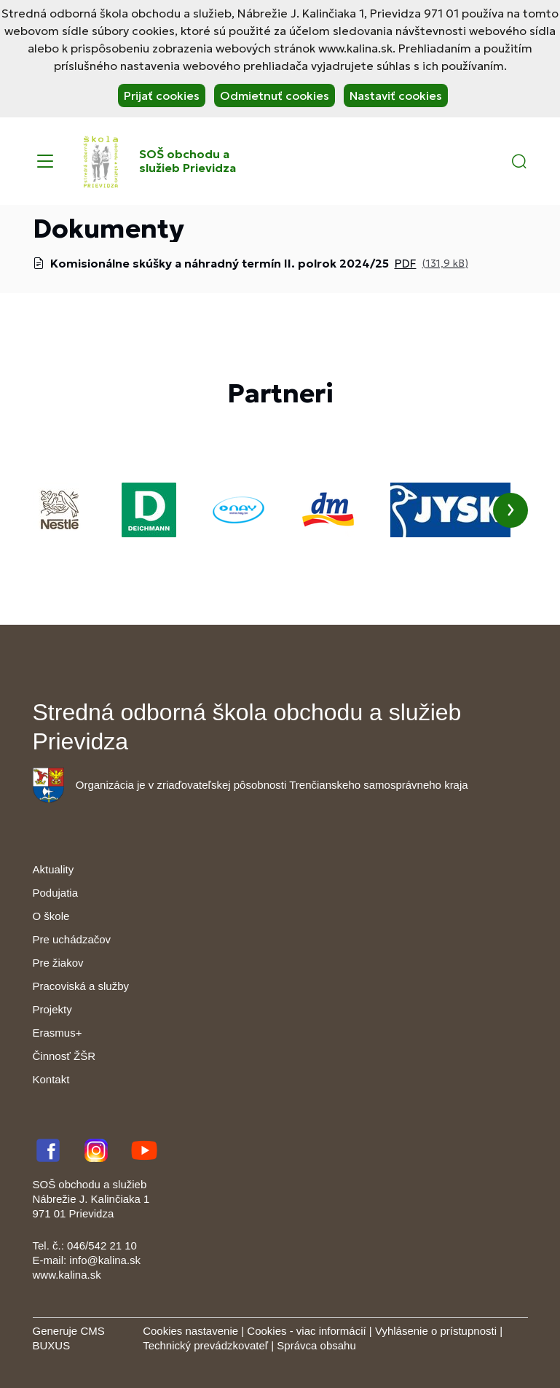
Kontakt (51, 1079)
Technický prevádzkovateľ (205, 1345)
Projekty (52, 1009)
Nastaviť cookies (396, 95)
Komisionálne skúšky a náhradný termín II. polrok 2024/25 (219, 263)
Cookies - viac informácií (306, 1331)
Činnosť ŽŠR (64, 1056)
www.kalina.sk (67, 1274)
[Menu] (45, 161)
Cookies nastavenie (190, 1331)
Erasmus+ (57, 1032)
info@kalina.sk (105, 1260)
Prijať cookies (162, 95)
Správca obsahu (316, 1345)
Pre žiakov (58, 962)
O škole (51, 916)
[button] (519, 161)
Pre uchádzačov (72, 939)
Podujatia (56, 892)
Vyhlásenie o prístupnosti (436, 1331)
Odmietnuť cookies (274, 95)
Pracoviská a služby (81, 986)
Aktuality (53, 869)
